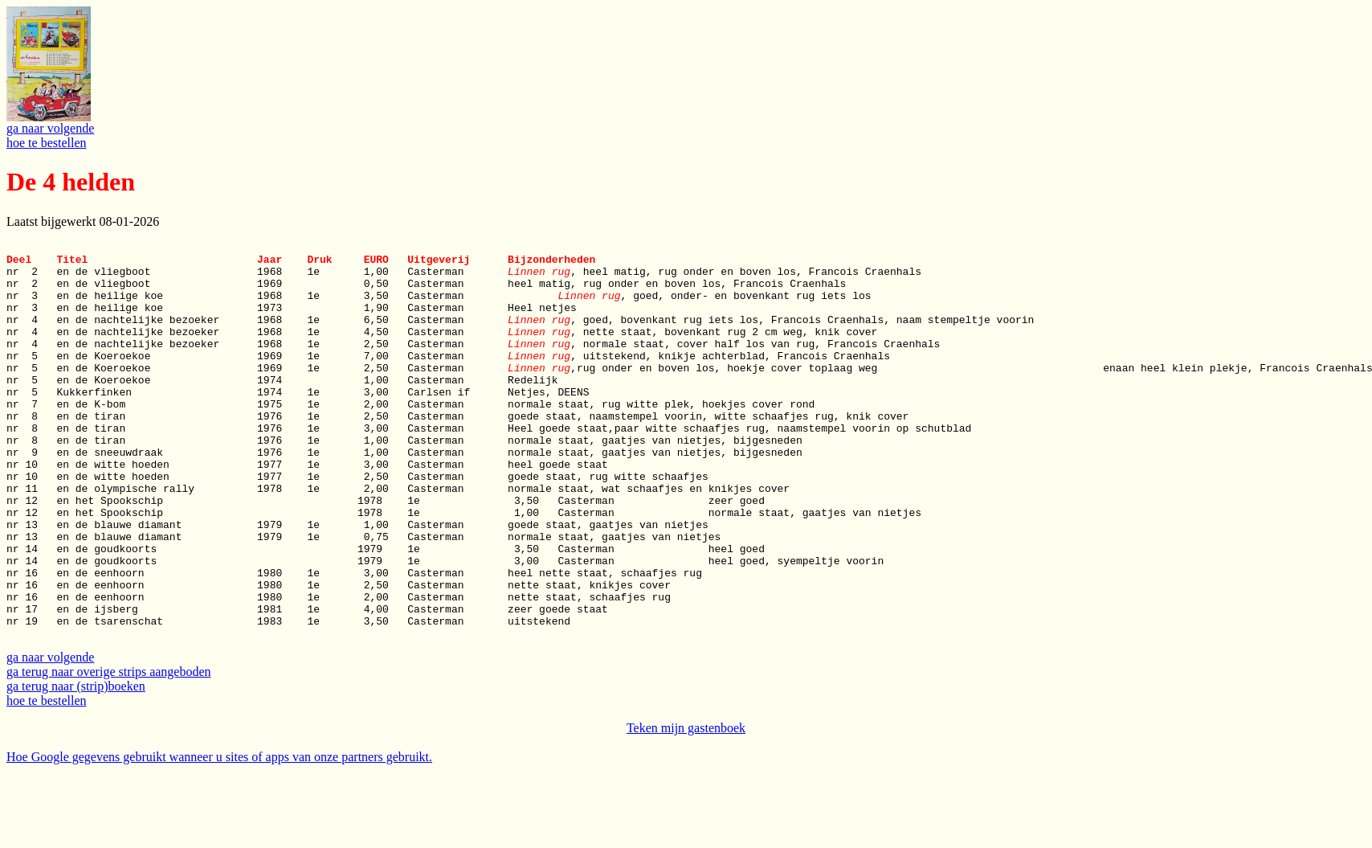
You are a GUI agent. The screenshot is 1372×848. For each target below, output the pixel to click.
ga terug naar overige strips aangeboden (108, 749)
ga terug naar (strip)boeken (75, 763)
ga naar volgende (50, 128)
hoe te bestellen (46, 143)
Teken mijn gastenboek (686, 805)
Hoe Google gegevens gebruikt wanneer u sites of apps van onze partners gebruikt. (219, 834)
